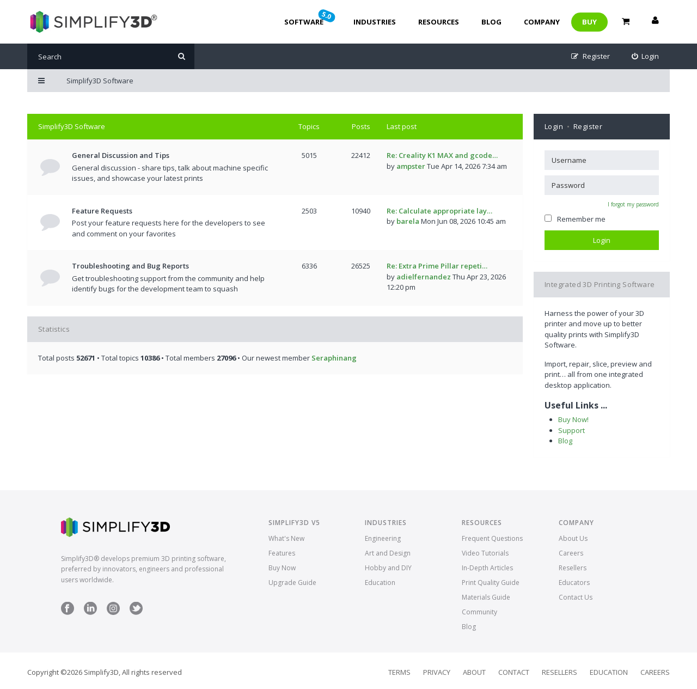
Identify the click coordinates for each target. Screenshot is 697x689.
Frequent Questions (492, 538)
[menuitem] (645, 56)
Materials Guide (486, 597)
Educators (574, 582)
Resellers (572, 567)
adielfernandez (423, 277)
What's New (286, 538)
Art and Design (388, 553)
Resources (438, 22)
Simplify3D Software (71, 126)
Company (542, 22)
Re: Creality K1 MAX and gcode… (442, 155)
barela (407, 221)
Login (554, 126)
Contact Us (575, 597)
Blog (491, 22)
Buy (589, 22)
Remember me (575, 219)
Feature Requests (102, 211)
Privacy (436, 672)
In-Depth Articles (487, 567)
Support (571, 430)
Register (587, 126)
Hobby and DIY (388, 567)
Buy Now (282, 567)
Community (479, 612)
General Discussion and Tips (120, 155)
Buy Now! (573, 419)
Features (281, 553)
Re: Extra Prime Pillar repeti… (437, 266)
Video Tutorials (485, 553)
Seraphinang (334, 358)
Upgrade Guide (292, 582)
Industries (374, 22)
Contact (513, 672)
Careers (571, 553)
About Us (573, 538)
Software (310, 17)
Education (380, 582)
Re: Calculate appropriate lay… (439, 211)
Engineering (383, 538)
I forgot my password (633, 204)
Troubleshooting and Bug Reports (130, 266)
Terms (399, 672)
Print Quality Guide (490, 582)
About (474, 672)
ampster (410, 166)
